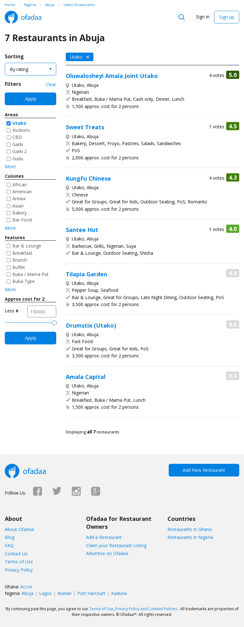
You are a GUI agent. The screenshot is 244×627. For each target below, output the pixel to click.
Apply (30, 99)
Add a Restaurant (104, 537)
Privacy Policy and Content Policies (146, 608)
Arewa (18, 198)
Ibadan (64, 593)
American (22, 191)
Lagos (45, 593)
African (19, 184)
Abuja (27, 593)
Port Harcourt (91, 593)
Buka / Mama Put (30, 274)
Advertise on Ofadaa (107, 553)
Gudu (17, 158)
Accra (26, 587)
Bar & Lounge (26, 245)
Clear (51, 84)
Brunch (19, 260)
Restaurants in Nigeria (190, 537)
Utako (19, 123)
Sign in (202, 17)
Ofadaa (23, 17)
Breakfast (22, 253)
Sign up (226, 17)
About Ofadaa (19, 529)
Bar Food (22, 219)
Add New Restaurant (204, 470)
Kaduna (119, 593)
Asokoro (21, 130)
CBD (17, 137)
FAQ (9, 545)
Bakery (19, 212)
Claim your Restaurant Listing (116, 545)
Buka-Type (23, 281)
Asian (18, 205)
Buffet (18, 267)
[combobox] (30, 69)
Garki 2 (19, 151)
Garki (17, 144)
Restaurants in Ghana (189, 529)
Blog (9, 537)
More (10, 166)
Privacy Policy (19, 570)
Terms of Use (19, 562)
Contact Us (16, 554)
